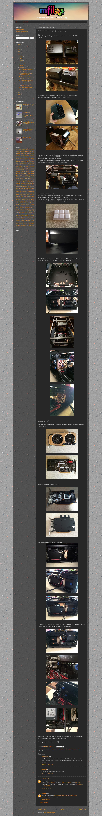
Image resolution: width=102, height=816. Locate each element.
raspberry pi (31, 207)
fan (23, 181)
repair (33, 209)
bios (25, 161)
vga (24, 223)
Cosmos (25, 169)
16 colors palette (24, 149)
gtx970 (70, 749)
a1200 (22, 151)
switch (26, 218)
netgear (23, 199)
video (32, 223)
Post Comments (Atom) (49, 812)
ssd (29, 215)
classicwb (31, 166)
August (21, 60)
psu (33, 205)
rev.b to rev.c (24, 210)
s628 (33, 210)
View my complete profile (22, 31)
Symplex (29, 218)
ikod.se (32, 189)
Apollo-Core (24, 158)
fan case (26, 181)
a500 (30, 151)
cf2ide (20, 166)
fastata (29, 181)
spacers (26, 215)
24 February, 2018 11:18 (47, 764)
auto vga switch (30, 160)
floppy (32, 181)
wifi (27, 225)
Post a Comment (44, 802)
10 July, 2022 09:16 (46, 799)
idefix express (27, 189)
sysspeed (18, 220)
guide (30, 184)
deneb (26, 178)
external (17, 181)
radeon (20, 207)
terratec (22, 220)
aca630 (29, 153)
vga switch (28, 223)
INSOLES (60, 795)
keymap (32, 191)
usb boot (23, 222)
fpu (24, 183)
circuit (24, 166)
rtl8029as (30, 210)
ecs (22, 180)
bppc (17, 163)
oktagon (21, 201)
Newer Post (42, 809)
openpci (25, 201)
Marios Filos (21, 29)
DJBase (29, 178)
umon (17, 222)
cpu (28, 169)
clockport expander (20, 168)
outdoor (56, 795)
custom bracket (25, 171)
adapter (18, 155)
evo (33, 180)
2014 (19, 54)
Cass (17, 166)
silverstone (31, 214)
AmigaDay (18, 156)
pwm (17, 207)
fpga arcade (21, 183)
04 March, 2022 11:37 (46, 788)
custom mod (25, 173)
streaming (32, 215)
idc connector (19, 189)
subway (18, 217)
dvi (20, 180)
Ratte (17, 209)
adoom (22, 155)
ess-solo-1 (29, 180)
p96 (22, 202)
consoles (32, 168)
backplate (22, 161)
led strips (26, 193)
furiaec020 (32, 183)
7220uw (17, 151)
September (22, 63)
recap (25, 209)
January (21, 56)
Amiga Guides (25, 22)
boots (46, 797)
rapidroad (27, 207)
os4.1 (33, 201)
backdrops (18, 161)
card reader (29, 164)
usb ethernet (28, 222)
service (25, 214)
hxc (28, 186)
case (33, 165)
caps (25, 164)
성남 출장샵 (79, 784)
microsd (29, 196)
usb (20, 222)
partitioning (27, 202)
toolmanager (27, 220)
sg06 (28, 214)
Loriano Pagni (31, 193)
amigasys (27, 156)
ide (23, 189)
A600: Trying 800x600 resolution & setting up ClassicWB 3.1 (28, 122)
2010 (19, 44)
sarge (22, 212)
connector (28, 168)
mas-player (22, 194)
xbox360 (18, 226)
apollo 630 (18, 158)
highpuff (22, 186)
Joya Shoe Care (65, 795)
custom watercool (57, 749)
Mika (33, 196)
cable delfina (21, 164)
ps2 (31, 205)
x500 (30, 225)
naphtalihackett (45, 779)
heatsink (18, 186)
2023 (19, 97)
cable (17, 164)
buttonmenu (24, 163)
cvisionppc (24, 176)
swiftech (22, 218)
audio (17, 160)
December (22, 67)
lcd (21, 193)
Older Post (82, 809)
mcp (33, 194)
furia (29, 183)
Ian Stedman (22, 188)
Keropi (29, 191)
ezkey (21, 181)
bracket (20, 163)
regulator (29, 209)
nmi (29, 199)
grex (22, 185)
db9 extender (31, 176)
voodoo (18, 225)
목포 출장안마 (51, 782)
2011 (19, 47)
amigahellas (23, 156)
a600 (18, 153)
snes (24, 215)
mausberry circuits (28, 194)
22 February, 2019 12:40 (47, 773)
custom (18, 171)
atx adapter (31, 158)
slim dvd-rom (19, 215)
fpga (17, 183)
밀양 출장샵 (47, 786)
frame (27, 183)
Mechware (20, 196)
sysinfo (33, 218)
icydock (32, 188)
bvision (32, 163)
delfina (21, 178)
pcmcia (33, 202)
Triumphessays (45, 756)
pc (80, 749)
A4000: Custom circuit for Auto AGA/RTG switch (28, 131)
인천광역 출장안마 (66, 782)
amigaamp (32, 155)
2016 (19, 94)
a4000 (27, 151)
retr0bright (18, 210)
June (21, 58)
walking (71, 795)
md (17, 196)
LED (23, 193)
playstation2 (18, 205)
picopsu (32, 204)
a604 (25, 153)
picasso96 (23, 204)
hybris (31, 186)
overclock (18, 202)
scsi (31, 212)
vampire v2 (21, 223)
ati (27, 158)
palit (24, 202)
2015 (19, 92)
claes (27, 166)
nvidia (77, 749)
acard (33, 153)
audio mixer (22, 160)
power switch (24, 205)
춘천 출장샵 (78, 782)
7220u (32, 149)
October (22, 65)
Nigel (27, 199)
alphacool (43, 749)
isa (26, 191)
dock (33, 178)
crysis (30, 169)
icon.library (27, 188)
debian (17, 178)
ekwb (67, 749)
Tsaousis (32, 220)
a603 (22, 153)
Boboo (32, 161)
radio (23, 207)
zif (20, 226)
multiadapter (18, 199)
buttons (29, 163)
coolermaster (50, 749)
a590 (33, 151)
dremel (63, 749)
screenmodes (27, 212)
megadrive (26, 196)
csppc (33, 169)
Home (17, 22)
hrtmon (25, 186)
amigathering (31, 156)
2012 (19, 49)
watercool (40, 750)
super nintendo (23, 217)
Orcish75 (29, 201)
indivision (24, 191)
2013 (19, 51)
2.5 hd (29, 149)
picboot (27, 204)
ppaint (29, 205)
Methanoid (44, 769)
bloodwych (29, 161)
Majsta (17, 194)
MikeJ (17, 197)
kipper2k (18, 193)
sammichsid (18, 212)
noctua (74, 749)
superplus (29, 217)
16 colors (18, 149)
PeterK (17, 204)
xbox (33, 225)
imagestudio (18, 191)
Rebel (21, 209)
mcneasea (44, 793)
